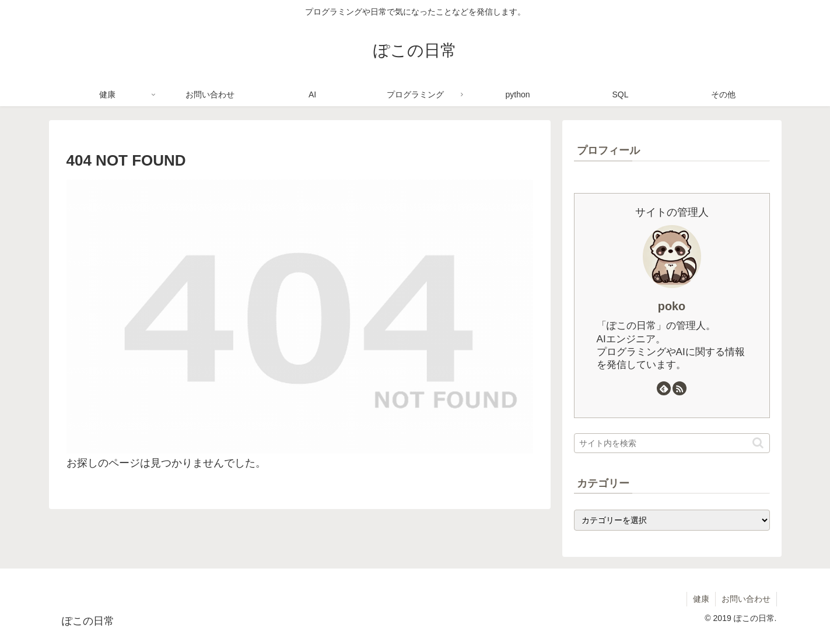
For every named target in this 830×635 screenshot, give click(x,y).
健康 (701, 599)
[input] (672, 443)
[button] (758, 443)
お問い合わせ (746, 599)
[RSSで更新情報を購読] (680, 388)
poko (671, 306)
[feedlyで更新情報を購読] (664, 388)
